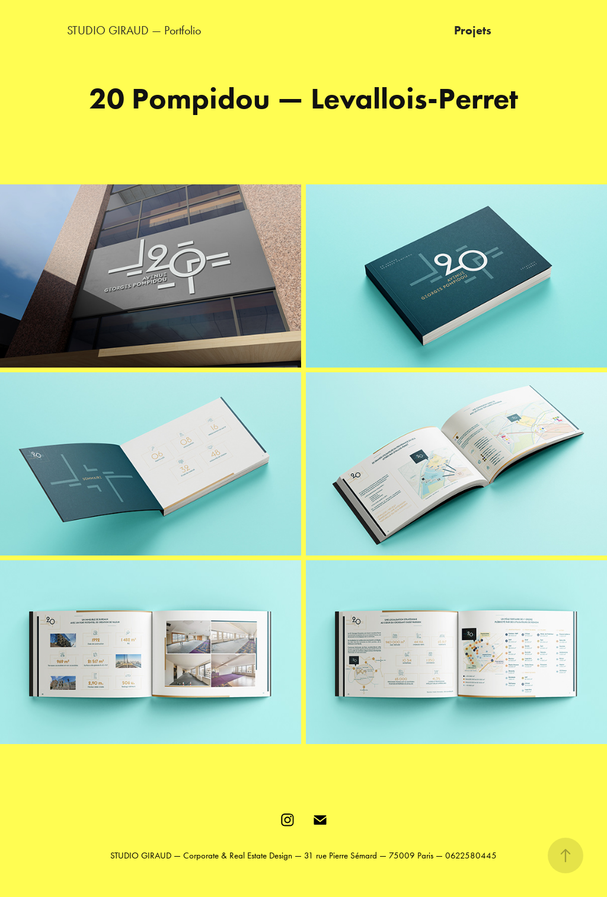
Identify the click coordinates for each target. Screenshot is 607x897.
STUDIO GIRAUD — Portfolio (134, 30)
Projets (472, 30)
